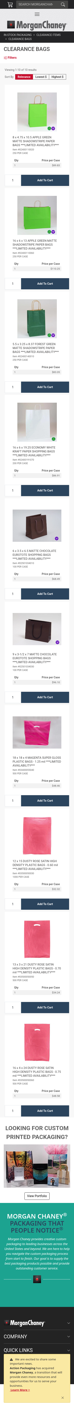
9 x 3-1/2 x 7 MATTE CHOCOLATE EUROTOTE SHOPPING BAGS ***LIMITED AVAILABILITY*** (35, 658)
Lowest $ (41, 76)
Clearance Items (49, 34)
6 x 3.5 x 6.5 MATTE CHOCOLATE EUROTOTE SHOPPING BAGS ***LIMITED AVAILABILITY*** (34, 554)
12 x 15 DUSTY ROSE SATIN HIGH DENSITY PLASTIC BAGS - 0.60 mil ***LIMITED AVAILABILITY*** (35, 865)
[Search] (37, 4)
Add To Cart (45, 180)
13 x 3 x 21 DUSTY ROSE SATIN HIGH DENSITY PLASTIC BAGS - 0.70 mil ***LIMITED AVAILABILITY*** (37, 968)
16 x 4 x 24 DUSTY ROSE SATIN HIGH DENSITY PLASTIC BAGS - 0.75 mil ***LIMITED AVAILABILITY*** (37, 1071)
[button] (37, 14)
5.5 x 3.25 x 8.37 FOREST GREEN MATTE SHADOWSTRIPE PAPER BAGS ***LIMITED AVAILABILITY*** (36, 348)
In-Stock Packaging (18, 34)
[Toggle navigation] (37, 14)
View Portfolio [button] (37, 1196)
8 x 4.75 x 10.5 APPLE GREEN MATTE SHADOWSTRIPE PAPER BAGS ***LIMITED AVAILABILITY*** (36, 141)
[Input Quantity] (13, 180)
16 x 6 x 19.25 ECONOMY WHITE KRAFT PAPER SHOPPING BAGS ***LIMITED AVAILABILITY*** (34, 451)
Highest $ (57, 76)
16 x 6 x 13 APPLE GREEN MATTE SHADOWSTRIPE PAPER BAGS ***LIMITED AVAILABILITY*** (35, 244)
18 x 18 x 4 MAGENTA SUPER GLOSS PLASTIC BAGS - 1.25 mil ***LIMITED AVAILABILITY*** (37, 761)
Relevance (24, 76)
